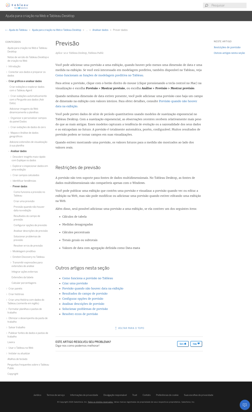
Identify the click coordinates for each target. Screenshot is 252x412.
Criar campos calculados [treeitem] (25, 175)
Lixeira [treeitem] (11, 342)
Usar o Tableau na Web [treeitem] (20, 347)
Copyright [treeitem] (12, 374)
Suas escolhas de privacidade (198, 395)
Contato (147, 395)
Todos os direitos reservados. (100, 402)
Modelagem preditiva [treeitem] (24, 251)
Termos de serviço (56, 395)
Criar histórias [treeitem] (15, 294)
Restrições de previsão (227, 47)
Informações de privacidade (84, 395)
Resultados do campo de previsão (85, 293)
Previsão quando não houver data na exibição (92, 288)
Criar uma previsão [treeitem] (24, 201)
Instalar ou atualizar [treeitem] (18, 353)
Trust (134, 395)
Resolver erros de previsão (80, 314)
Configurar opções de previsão (82, 298)
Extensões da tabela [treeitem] (22, 277)
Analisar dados (100, 30)
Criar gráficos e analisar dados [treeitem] (24, 81)
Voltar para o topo (129, 328)
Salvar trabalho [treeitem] (16, 327)
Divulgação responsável (115, 395)
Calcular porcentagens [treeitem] (24, 283)
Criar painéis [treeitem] (14, 288)
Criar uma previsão (75, 283)
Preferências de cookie (167, 395)
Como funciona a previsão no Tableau (87, 278)
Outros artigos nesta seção (229, 52)
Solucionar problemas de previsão (85, 309)
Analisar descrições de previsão (83, 303)
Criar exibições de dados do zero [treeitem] (28, 127)
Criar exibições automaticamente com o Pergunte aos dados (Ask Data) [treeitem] (28, 100)
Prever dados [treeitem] (19, 186)
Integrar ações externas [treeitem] (25, 271)
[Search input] (229, 5)
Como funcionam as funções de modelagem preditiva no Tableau (99, 75)
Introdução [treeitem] (13, 66)
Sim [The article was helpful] (183, 343)
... (87, 30)
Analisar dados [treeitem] (18, 151)
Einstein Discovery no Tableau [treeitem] (28, 257)
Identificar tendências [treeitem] (24, 180)
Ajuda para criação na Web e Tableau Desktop (57, 30)
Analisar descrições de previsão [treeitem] (31, 230)
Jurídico (37, 395)
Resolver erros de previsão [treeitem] (28, 245)
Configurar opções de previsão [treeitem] (30, 225)
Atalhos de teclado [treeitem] (17, 359)
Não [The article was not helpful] (196, 343)
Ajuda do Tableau (16, 30)
